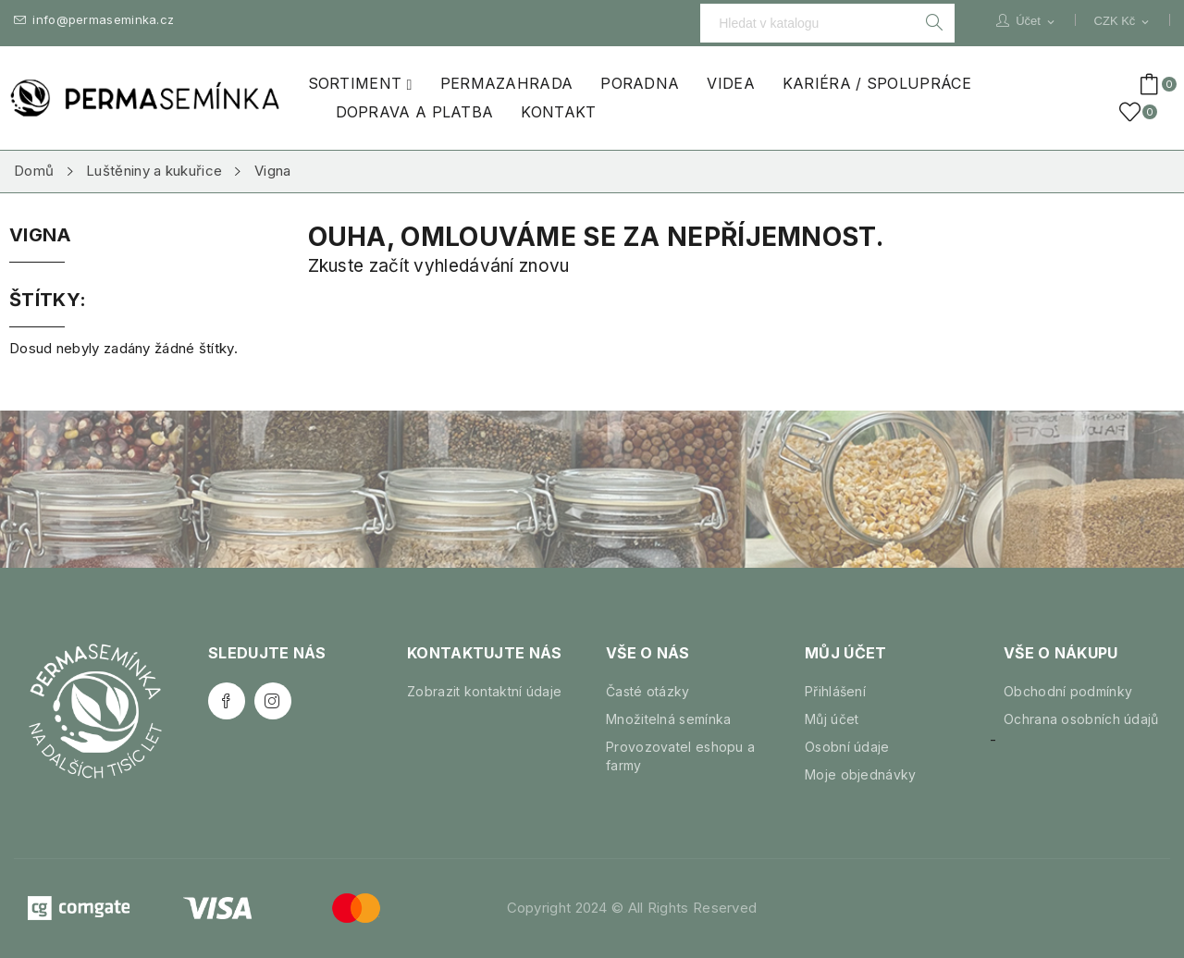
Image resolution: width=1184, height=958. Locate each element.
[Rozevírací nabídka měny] (1123, 21)
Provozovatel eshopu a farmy (680, 756)
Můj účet (831, 719)
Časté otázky (648, 691)
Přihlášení (835, 691)
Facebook (226, 700)
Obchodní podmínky (1068, 691)
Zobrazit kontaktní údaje (484, 691)
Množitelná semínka (668, 719)
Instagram (272, 700)
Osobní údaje (847, 747)
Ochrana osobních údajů (1081, 719)
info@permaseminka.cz (94, 20)
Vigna (40, 236)
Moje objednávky (861, 774)
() (1133, 112)
